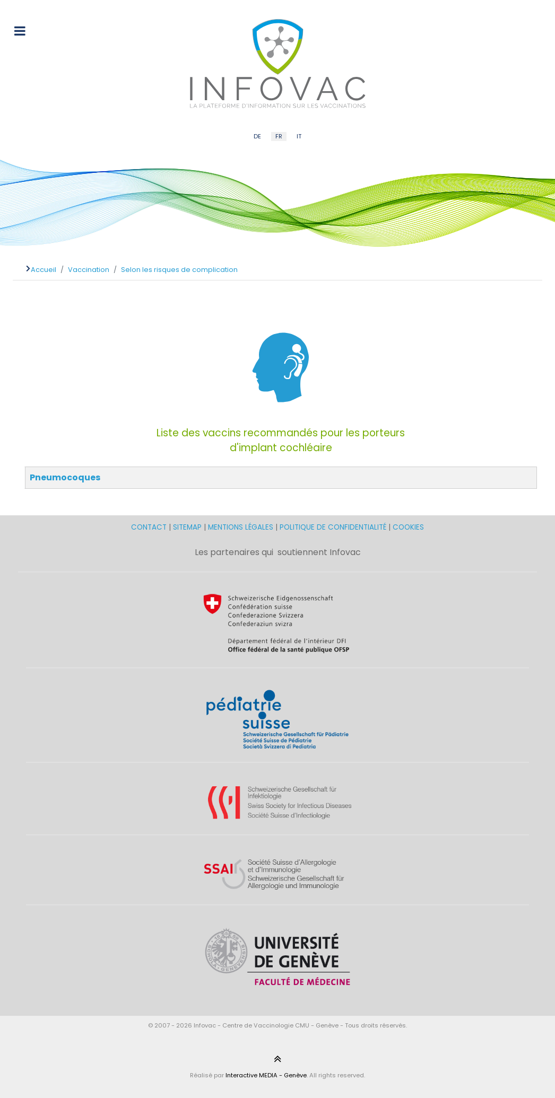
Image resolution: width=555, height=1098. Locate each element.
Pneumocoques (65, 477)
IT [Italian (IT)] (299, 136)
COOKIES (408, 527)
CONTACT (150, 527)
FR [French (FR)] (278, 136)
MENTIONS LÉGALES (240, 527)
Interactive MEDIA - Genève (266, 1075)
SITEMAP (188, 527)
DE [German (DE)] (257, 136)
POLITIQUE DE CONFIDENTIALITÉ (333, 527)
